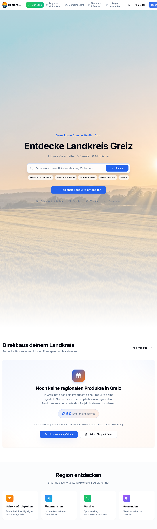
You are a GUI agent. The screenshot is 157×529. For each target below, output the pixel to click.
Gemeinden (112, 201)
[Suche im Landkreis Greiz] (69, 168)
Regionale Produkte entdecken (78, 189)
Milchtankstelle (107, 177)
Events (124, 177)
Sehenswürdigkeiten (49, 201)
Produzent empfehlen (59, 434)
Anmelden (140, 5)
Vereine (92, 201)
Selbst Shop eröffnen (98, 434)
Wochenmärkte (87, 177)
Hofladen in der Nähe (41, 177)
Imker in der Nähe (66, 177)
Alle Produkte (142, 347)
